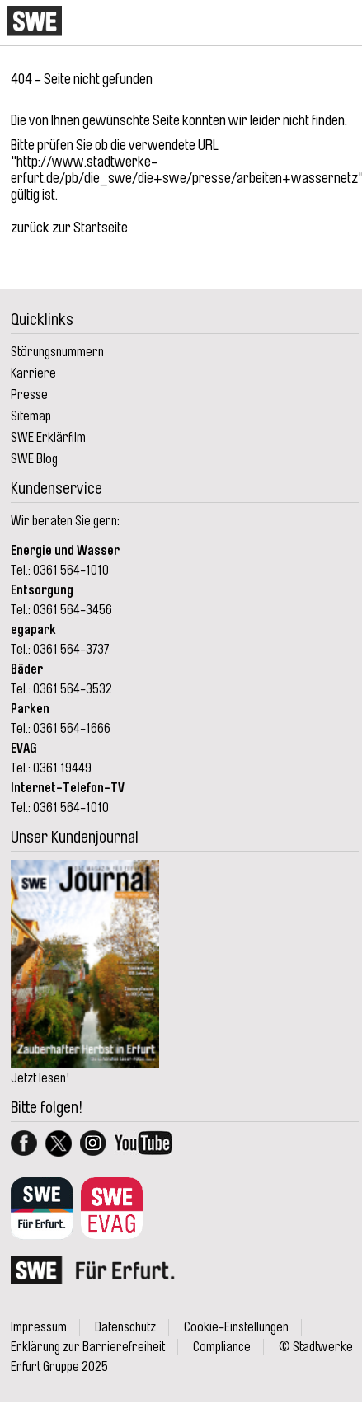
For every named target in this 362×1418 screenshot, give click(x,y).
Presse (29, 394)
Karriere (33, 373)
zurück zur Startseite (69, 227)
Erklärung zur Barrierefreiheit (88, 1347)
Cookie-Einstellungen (236, 1327)
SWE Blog (34, 459)
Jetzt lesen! (40, 1078)
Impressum (39, 1327)
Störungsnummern (57, 352)
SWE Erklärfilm (48, 437)
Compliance (222, 1347)
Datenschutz (125, 1327)
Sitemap (31, 416)
